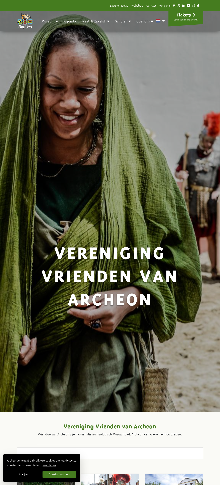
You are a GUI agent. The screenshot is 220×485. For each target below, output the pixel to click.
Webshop (137, 5)
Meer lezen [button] (49, 465)
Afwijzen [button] (24, 474)
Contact (151, 5)
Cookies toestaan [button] (59, 474)
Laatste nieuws (119, 5)
